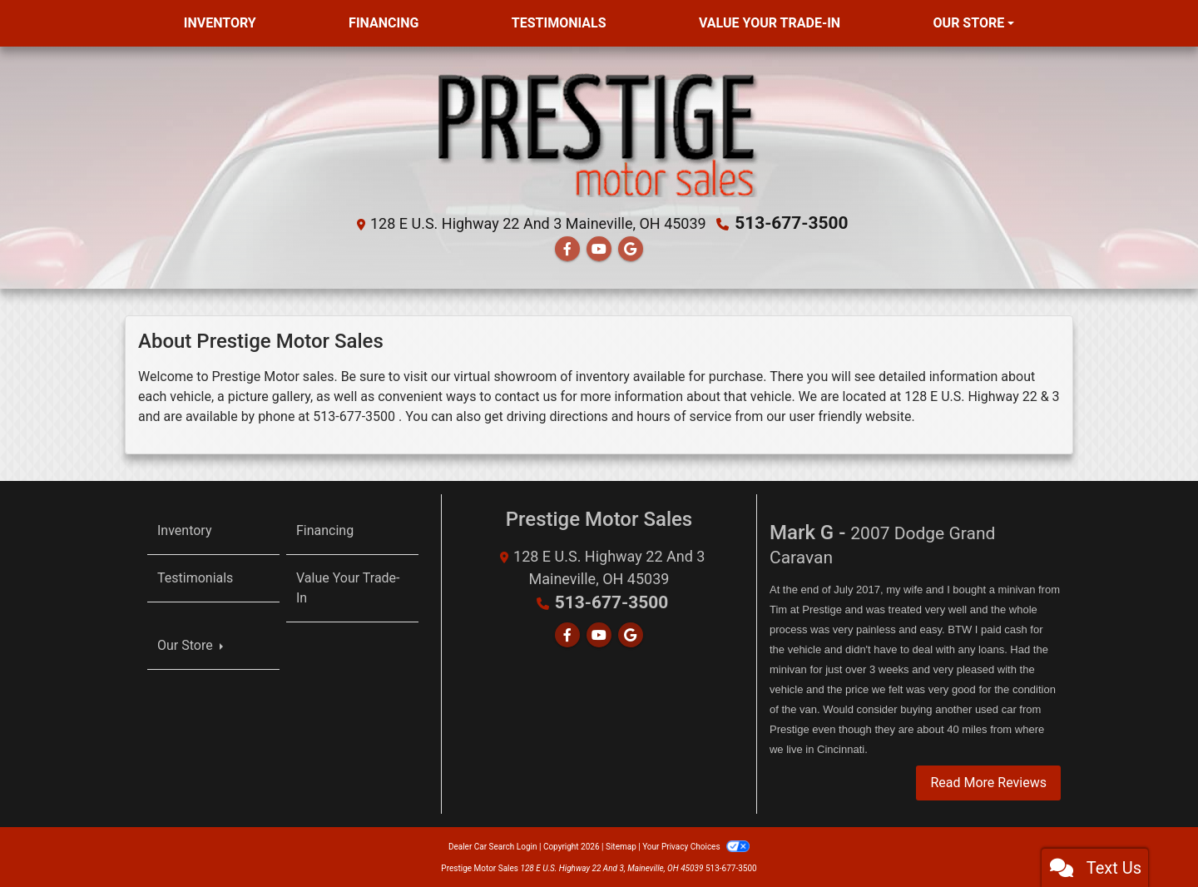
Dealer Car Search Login (492, 845)
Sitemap (621, 845)
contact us (526, 396)
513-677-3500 (791, 223)
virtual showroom (505, 376)
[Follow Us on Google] (630, 248)
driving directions (557, 416)
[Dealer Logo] (599, 134)
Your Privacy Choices (696, 845)
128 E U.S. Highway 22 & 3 (981, 396)
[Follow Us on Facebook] (567, 248)
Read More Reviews (988, 781)
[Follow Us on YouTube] (599, 248)
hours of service (683, 416)
